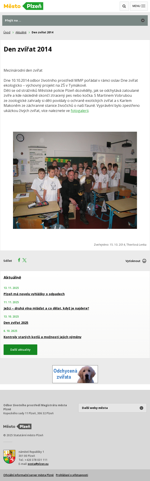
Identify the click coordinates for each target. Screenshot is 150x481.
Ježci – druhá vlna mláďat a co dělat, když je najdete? (46, 308)
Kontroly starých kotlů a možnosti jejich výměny (43, 337)
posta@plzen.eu (38, 464)
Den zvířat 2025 (16, 322)
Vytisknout (133, 261)
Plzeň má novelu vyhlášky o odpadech (34, 294)
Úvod (6, 32)
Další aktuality (20, 350)
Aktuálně (20, 32)
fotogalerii (79, 110)
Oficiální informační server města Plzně (28, 475)
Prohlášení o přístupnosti (72, 475)
